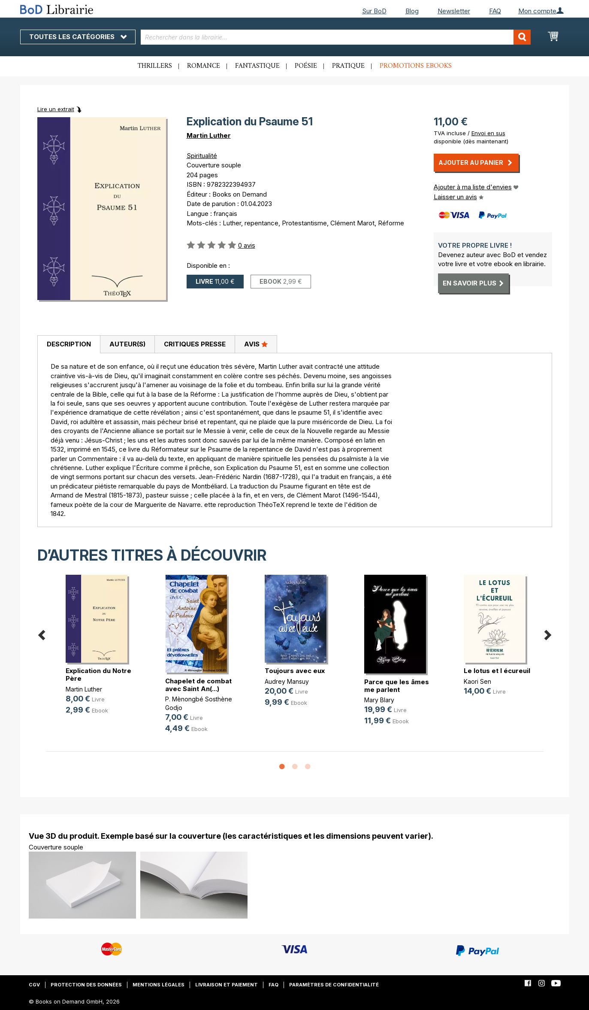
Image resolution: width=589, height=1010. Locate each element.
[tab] (68, 344)
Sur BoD (374, 11)
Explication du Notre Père (98, 674)
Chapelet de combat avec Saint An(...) (198, 685)
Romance (203, 66)
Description (69, 344)
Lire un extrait (55, 109)
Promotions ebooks (416, 66)
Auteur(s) (127, 344)
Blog (412, 11)
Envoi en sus (488, 133)
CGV (34, 985)
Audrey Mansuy (287, 681)
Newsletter (454, 11)
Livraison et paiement (226, 985)
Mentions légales (158, 985)
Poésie (306, 66)
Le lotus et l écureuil (497, 671)
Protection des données (86, 985)
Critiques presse (195, 344)
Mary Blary (379, 700)
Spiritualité (202, 156)
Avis (256, 344)
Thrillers (155, 66)
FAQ (495, 11)
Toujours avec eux (295, 671)
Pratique (348, 66)
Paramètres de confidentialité (334, 985)
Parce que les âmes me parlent (396, 686)
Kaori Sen (477, 681)
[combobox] (336, 37)
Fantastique (257, 66)
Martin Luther (209, 135)
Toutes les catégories (78, 37)
